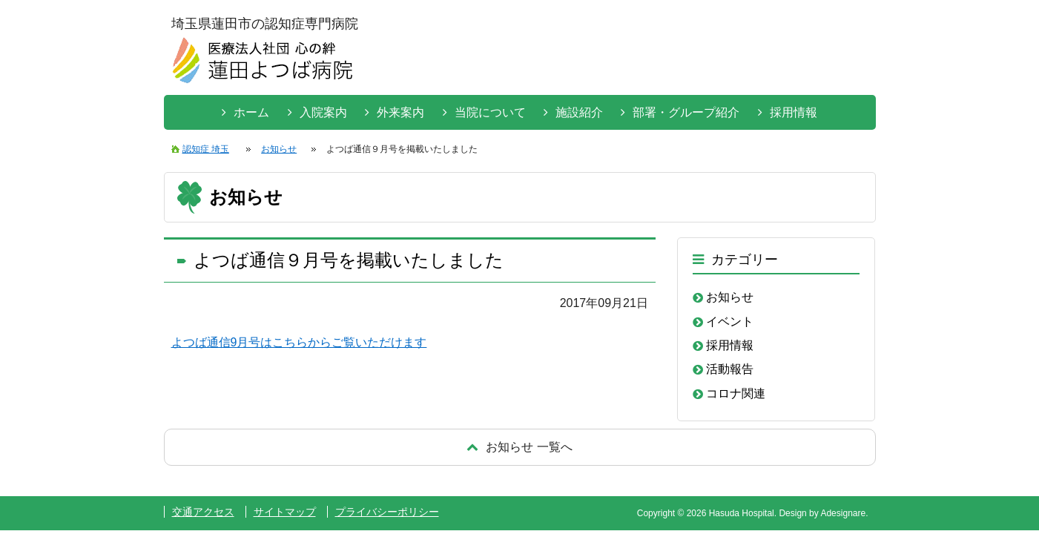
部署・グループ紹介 (686, 112)
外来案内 (400, 112)
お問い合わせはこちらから (818, 58)
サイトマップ (285, 512)
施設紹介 (579, 112)
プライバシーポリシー (387, 512)
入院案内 (323, 112)
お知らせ (729, 297)
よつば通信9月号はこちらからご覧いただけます (299, 342)
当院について (490, 112)
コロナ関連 (735, 393)
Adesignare (842, 513)
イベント (729, 321)
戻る (520, 446)
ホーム (251, 112)
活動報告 (729, 369)
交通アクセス (203, 512)
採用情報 (793, 112)
